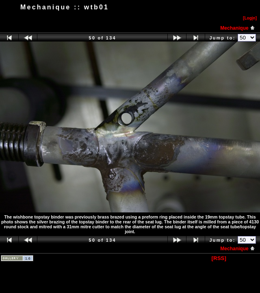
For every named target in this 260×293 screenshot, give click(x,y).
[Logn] (250, 18)
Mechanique (237, 28)
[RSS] (219, 258)
